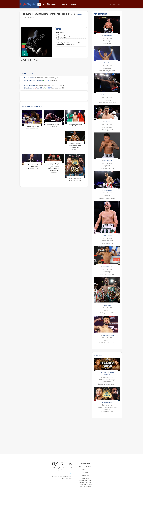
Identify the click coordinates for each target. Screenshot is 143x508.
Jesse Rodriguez (107, 160)
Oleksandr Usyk (108, 35)
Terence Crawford (108, 95)
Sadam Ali (39, 80)
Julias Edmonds (29, 80)
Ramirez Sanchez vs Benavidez (107, 373)
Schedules (51, 4)
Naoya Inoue (107, 63)
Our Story (85, 472)
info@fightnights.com (85, 466)
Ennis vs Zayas (107, 402)
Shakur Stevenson (108, 266)
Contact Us (85, 469)
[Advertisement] (54, 23)
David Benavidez (107, 235)
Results (63, 4)
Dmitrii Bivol (107, 122)
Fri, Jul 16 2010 (29, 78)
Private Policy (85, 478)
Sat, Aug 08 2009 (30, 85)
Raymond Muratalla (108, 335)
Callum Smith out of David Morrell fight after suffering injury (32, 166)
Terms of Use (85, 475)
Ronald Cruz (40, 88)
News (73, 4)
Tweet (79, 14)
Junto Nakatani (108, 190)
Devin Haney (107, 305)
